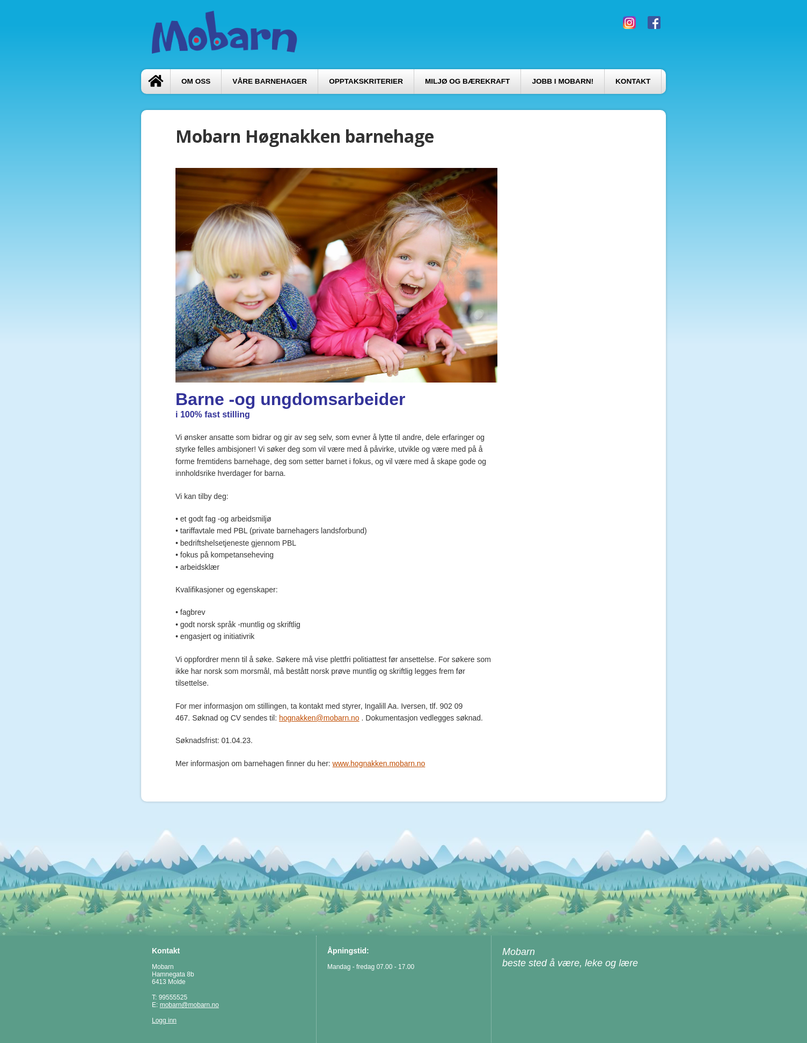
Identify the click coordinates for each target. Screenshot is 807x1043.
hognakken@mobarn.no (319, 718)
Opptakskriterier (366, 81)
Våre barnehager (269, 81)
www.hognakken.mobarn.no (379, 763)
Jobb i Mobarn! (562, 81)
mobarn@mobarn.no (189, 1005)
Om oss (195, 81)
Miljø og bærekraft (467, 81)
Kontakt (632, 81)
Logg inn (164, 1020)
